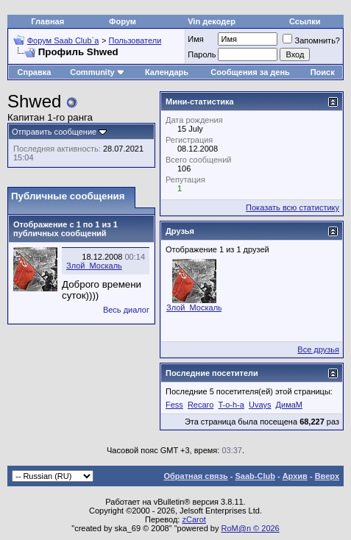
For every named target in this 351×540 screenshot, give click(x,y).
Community (97, 72)
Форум (122, 21)
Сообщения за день (249, 72)
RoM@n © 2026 (250, 528)
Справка (35, 72)
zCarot (193, 519)
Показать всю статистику (292, 207)
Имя (195, 39)
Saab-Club (254, 476)
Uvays (260, 404)
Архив (295, 476)
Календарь (166, 72)
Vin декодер (211, 21)
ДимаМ (289, 404)
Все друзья (318, 349)
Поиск (323, 72)
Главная (47, 21)
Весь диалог (126, 309)
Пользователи (135, 40)
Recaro (200, 404)
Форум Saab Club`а (63, 40)
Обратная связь (196, 476)
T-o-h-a (231, 404)
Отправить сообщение (54, 131)
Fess (174, 404)
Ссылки (305, 21)
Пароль (202, 54)
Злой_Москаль (94, 265)
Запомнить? (311, 40)
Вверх (327, 476)
